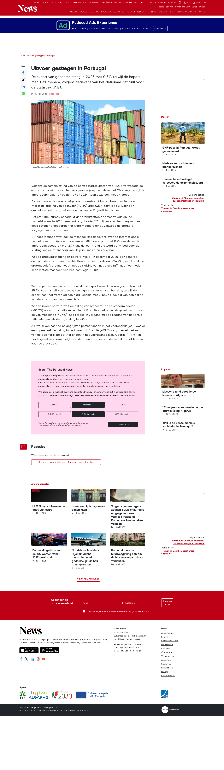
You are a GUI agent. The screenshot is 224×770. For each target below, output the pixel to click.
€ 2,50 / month (54, 416)
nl (187, 2)
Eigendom (152, 15)
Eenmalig (55, 407)
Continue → (123, 427)
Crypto (169, 10)
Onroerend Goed (79, 2)
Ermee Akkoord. (143, 630)
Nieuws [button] (73, 15)
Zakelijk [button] (94, 15)
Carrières (105, 2)
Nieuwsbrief (94, 2)
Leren (195, 10)
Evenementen (170, 2)
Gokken (180, 15)
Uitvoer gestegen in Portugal (41, 57)
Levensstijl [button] (118, 15)
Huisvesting (190, 15)
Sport (172, 15)
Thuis (22, 57)
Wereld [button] (83, 15)
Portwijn (131, 15)
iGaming (201, 15)
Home (161, 10)
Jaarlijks (122, 407)
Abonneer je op (167, 622)
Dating (160, 2)
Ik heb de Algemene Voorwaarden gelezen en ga (118, 630)
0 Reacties (54, 96)
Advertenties (56, 2)
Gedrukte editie (41, 2)
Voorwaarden (168, 675)
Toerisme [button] (141, 15)
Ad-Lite (199, 2)
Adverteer (127, 2)
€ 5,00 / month (88, 416)
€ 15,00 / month (122, 416)
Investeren (106, 15)
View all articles (88, 598)
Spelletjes (138, 2)
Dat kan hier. (160, 31)
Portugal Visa (182, 10)
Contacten (116, 2)
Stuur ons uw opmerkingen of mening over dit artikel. (66, 464)
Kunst (202, 10)
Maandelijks (88, 407)
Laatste (67, 2)
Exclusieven (150, 2)
